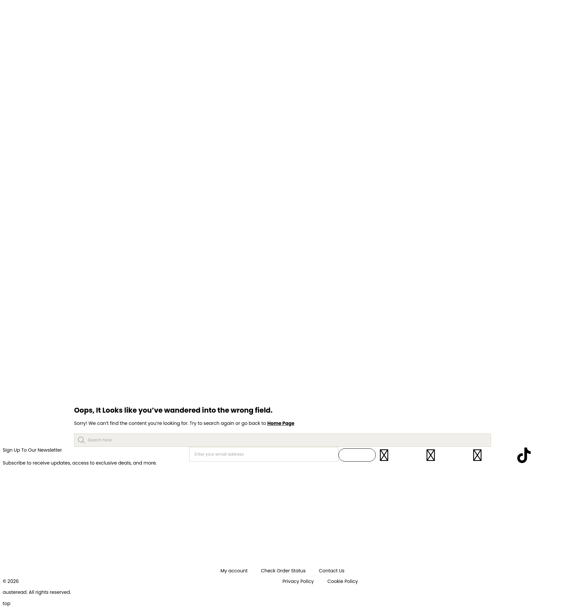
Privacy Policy (298, 581)
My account (234, 570)
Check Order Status (283, 570)
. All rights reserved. (48, 592)
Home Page (280, 423)
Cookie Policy (342, 581)
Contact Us (331, 570)
